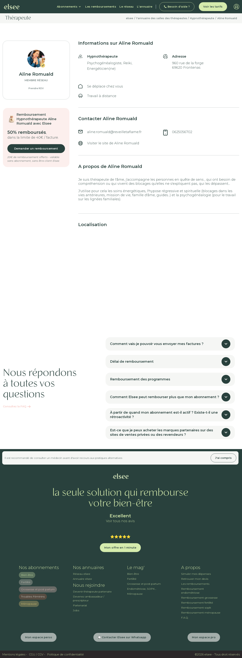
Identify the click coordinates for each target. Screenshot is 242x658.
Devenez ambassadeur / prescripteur (88, 598)
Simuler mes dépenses (196, 573)
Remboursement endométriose (192, 590)
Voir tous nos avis (120, 521)
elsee (129, 18)
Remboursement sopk (196, 607)
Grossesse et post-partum (144, 583)
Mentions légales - (14, 654)
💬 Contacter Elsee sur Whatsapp (122, 637)
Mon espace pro (204, 637)
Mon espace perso (38, 637)
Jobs (76, 610)
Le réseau (126, 6)
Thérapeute (18, 18)
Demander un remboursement (36, 148)
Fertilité (25, 582)
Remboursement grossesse (199, 597)
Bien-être (27, 575)
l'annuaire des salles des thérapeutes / (162, 18)
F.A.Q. (184, 617)
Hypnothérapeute (202, 18)
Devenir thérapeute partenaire (92, 591)
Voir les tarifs (213, 6)
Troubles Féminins (33, 596)
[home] (11, 6)
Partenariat (80, 605)
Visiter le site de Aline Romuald (113, 143)
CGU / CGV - (37, 654)
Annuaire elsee (82, 578)
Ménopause (29, 603)
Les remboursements (100, 6)
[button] (69, 6)
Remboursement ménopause (200, 612)
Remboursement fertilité (197, 602)
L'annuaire (144, 6)
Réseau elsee (81, 573)
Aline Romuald (227, 18)
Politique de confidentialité (65, 654)
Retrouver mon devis (194, 578)
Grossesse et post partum (38, 589)
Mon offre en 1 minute (120, 547)
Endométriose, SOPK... (141, 588)
